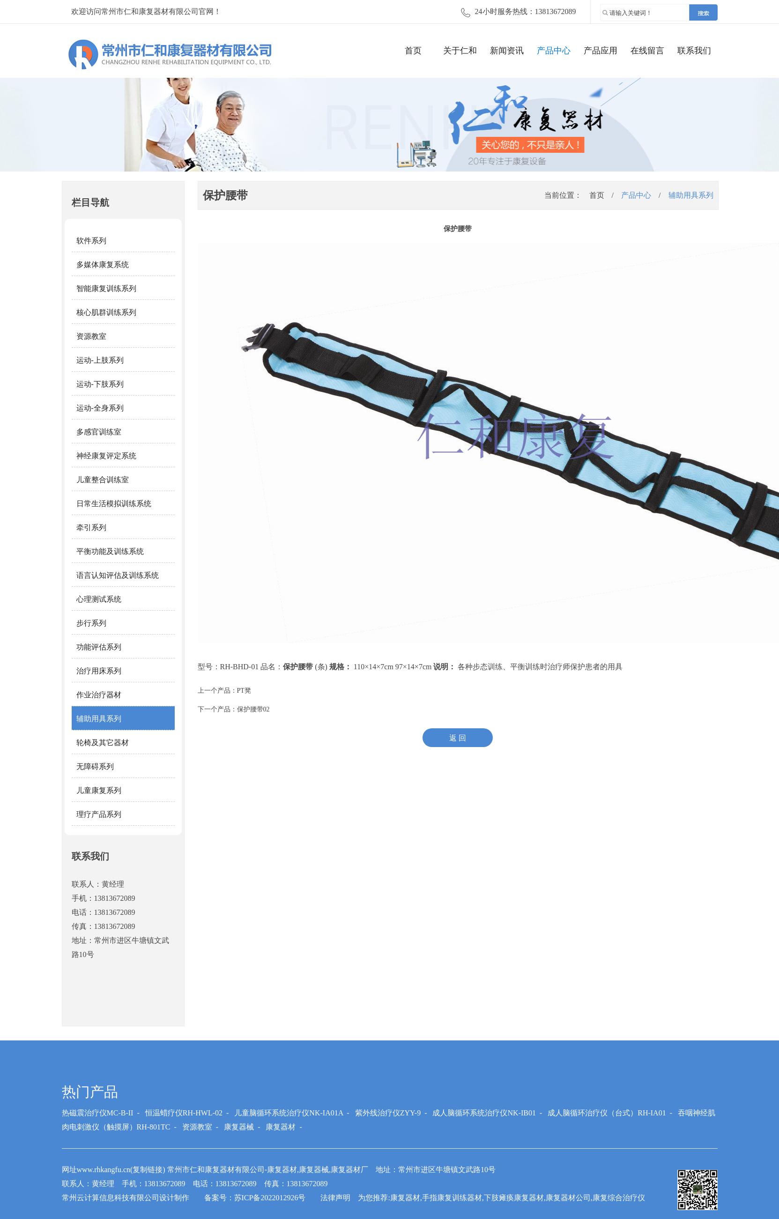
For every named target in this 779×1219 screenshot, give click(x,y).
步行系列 (91, 623)
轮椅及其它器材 (102, 743)
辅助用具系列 (98, 719)
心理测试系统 (98, 599)
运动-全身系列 (100, 408)
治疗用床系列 (98, 671)
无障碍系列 (95, 766)
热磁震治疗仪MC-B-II (98, 1113)
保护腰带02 (253, 709)
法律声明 (335, 1198)
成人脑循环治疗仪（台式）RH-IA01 (607, 1113)
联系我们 (694, 50)
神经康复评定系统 (106, 456)
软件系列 (91, 241)
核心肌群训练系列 (106, 312)
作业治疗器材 (98, 695)
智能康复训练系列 (106, 288)
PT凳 (244, 690)
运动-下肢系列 (100, 384)
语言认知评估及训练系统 (117, 575)
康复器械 (239, 1127)
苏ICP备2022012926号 (270, 1198)
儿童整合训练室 (102, 480)
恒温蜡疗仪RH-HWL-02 (184, 1113)
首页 (413, 50)
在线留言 (647, 50)
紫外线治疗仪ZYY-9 (388, 1113)
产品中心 (554, 50)
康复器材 (281, 1127)
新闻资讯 (507, 50)
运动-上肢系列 (100, 360)
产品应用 (600, 50)
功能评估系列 (98, 647)
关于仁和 (460, 50)
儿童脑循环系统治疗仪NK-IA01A (288, 1113)
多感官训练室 (98, 432)
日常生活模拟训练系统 (113, 504)
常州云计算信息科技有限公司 (110, 1198)
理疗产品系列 (98, 814)
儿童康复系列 (98, 790)
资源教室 (91, 336)
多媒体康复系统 (102, 265)
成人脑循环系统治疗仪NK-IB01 (483, 1113)
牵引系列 (91, 527)
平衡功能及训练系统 (110, 551)
